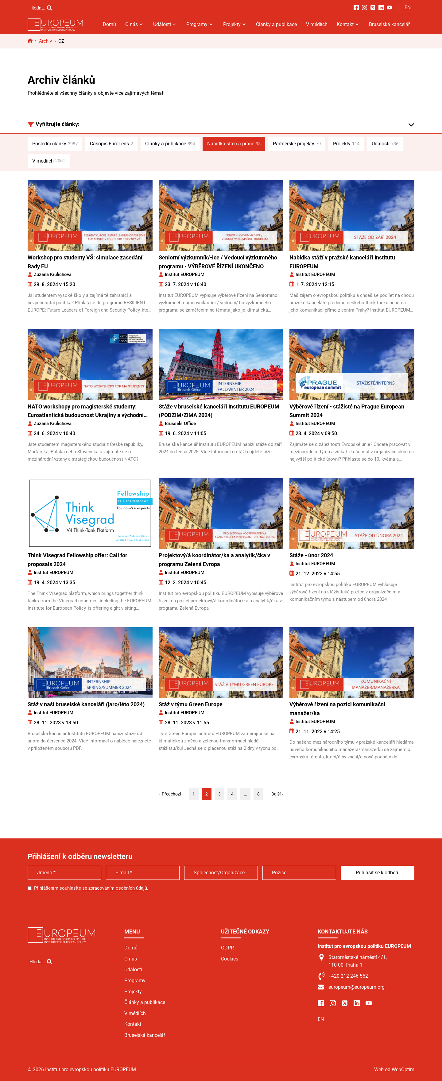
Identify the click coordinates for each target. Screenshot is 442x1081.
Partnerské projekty (297, 144)
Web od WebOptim (394, 1069)
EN (408, 7)
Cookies (229, 959)
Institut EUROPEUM (184, 274)
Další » (277, 794)
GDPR (227, 948)
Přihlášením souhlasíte (91, 888)
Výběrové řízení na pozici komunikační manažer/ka (337, 708)
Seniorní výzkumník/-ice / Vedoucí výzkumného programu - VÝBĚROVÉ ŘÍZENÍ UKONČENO (218, 262)
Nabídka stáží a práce (234, 144)
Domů (109, 24)
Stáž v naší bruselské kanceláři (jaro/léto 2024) (86, 704)
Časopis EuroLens (111, 144)
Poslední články (55, 144)
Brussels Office (180, 423)
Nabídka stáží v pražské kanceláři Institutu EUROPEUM (342, 262)
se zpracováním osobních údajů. (115, 888)
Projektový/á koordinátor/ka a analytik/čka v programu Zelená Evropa (214, 559)
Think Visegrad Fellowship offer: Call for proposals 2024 (77, 559)
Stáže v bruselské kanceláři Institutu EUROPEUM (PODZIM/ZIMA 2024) (219, 411)
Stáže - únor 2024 (311, 555)
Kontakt (348, 24)
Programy (200, 24)
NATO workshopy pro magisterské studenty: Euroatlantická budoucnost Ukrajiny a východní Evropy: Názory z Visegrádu (86, 411)
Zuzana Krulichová (53, 274)
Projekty (235, 24)
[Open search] (41, 8)
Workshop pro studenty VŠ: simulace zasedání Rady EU (85, 262)
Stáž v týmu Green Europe (191, 704)
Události (165, 24)
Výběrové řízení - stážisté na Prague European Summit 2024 (346, 411)
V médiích (317, 24)
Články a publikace (276, 24)
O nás (134, 24)
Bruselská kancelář (389, 24)
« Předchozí (170, 794)
